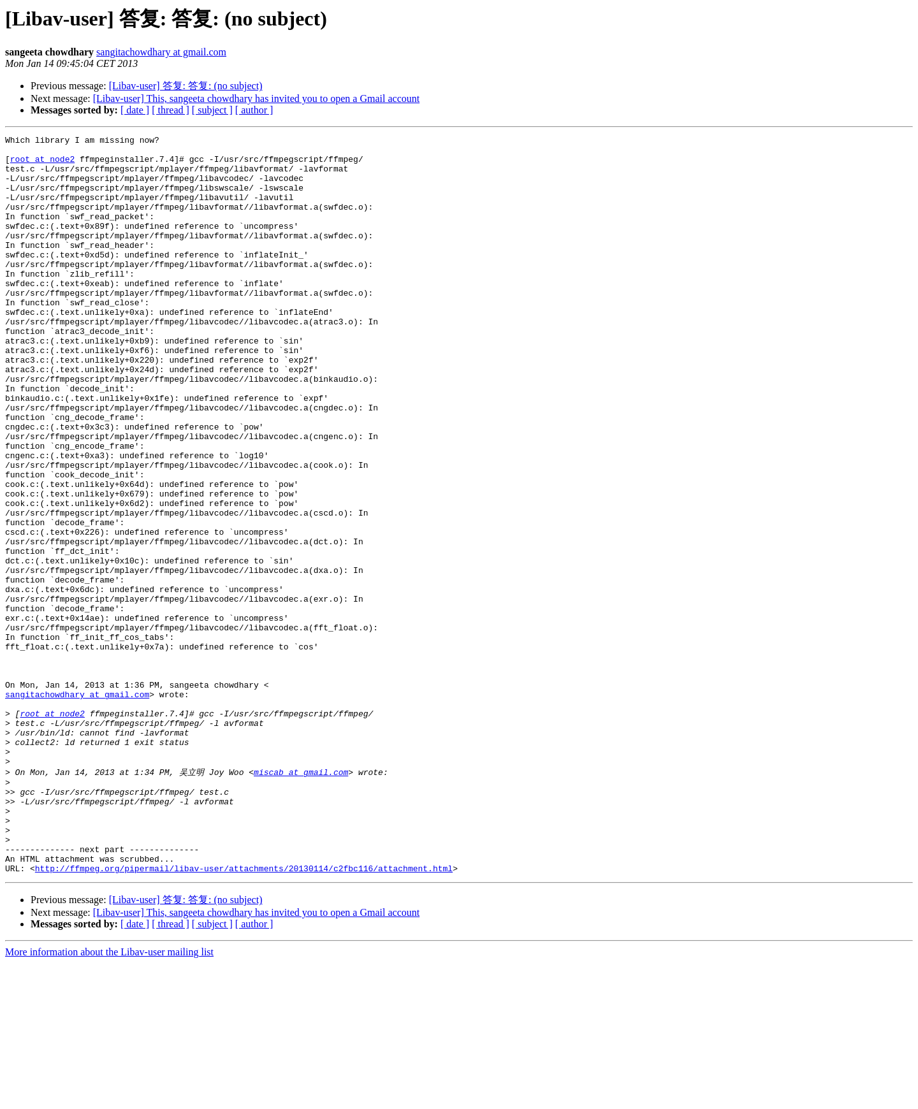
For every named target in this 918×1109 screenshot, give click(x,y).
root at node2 (42, 164)
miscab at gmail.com (301, 898)
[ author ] (254, 110)
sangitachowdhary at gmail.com (161, 52)
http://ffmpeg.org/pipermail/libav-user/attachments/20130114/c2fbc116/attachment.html (244, 1014)
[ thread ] (170, 110)
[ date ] (134, 110)
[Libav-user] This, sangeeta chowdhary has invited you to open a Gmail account (256, 98)
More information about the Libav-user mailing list (109, 1097)
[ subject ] (212, 110)
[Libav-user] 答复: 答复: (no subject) (186, 85)
